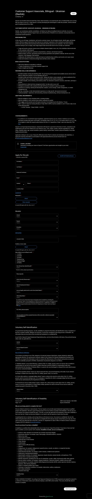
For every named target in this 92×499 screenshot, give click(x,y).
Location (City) (20, 188)
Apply (73, 13)
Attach (26, 198)
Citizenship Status (21, 295)
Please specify (20, 273)
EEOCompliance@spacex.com (24, 138)
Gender (18, 342)
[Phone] (42, 185)
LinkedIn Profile (20, 239)
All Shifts (19, 262)
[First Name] (37, 163)
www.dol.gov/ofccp (35, 422)
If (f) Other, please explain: (23, 309)
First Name (19, 161)
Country (19, 183)
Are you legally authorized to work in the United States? (29, 290)
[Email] (37, 180)
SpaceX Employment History (23, 284)
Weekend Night (21, 261)
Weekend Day (20, 259)
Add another (18, 233)
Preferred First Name (21, 172)
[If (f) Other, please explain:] (37, 311)
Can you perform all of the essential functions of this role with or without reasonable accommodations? (35, 315)
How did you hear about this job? (24, 266)
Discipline (19, 227)
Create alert (23, 147)
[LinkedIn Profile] (37, 241)
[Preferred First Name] (37, 174)
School (18, 215)
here (19, 124)
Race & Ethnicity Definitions (22, 352)
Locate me (18, 193)
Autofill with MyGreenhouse (67, 156)
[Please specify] (37, 276)
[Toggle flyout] (24, 184)
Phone (29, 183)
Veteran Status (20, 389)
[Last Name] (37, 169)
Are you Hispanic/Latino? (22, 347)
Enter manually (26, 202)
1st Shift (19, 254)
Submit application (70, 489)
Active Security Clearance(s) (23, 279)
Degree (18, 221)
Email (18, 177)
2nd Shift (19, 256)
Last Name (19, 166)
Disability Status (20, 473)
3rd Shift (19, 257)
